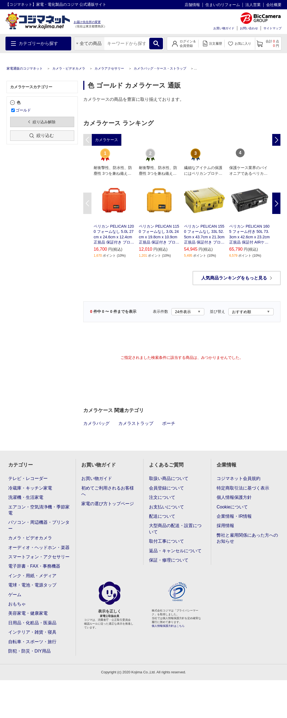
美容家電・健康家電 (28, 613)
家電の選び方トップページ (107, 503)
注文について (162, 497)
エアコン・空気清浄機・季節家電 (39, 510)
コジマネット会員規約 (238, 478)
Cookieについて (232, 507)
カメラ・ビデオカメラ (68, 68)
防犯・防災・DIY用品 (29, 651)
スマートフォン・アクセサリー (39, 556)
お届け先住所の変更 (87, 22)
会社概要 (274, 4)
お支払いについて (166, 507)
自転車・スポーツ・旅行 (32, 641)
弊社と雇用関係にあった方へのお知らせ (247, 538)
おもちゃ (17, 604)
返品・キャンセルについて (175, 550)
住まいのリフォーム (222, 4)
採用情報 (225, 525)
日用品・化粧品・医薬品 (32, 622)
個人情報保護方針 (234, 497)
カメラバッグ (96, 423)
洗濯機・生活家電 (25, 497)
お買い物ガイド (223, 28)
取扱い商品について (168, 478)
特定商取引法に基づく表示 (243, 488)
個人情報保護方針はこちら (168, 625)
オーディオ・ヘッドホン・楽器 (39, 547)
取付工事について (166, 541)
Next (276, 203)
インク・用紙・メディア (32, 575)
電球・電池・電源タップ (32, 585)
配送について (162, 516)
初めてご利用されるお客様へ (107, 491)
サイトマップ (272, 28)
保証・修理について (168, 560)
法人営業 (253, 4)
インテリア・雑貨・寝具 (32, 632)
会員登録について (166, 488)
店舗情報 (192, 4)
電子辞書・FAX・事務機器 (34, 566)
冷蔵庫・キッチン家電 (30, 488)
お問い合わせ (249, 28)
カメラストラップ (135, 423)
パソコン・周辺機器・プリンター (39, 525)
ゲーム (14, 594)
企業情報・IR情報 (234, 516)
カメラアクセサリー (109, 68)
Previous (87, 203)
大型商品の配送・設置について (175, 528)
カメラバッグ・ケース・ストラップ (160, 68)
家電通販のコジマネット (25, 68)
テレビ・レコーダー (28, 478)
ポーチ (168, 423)
